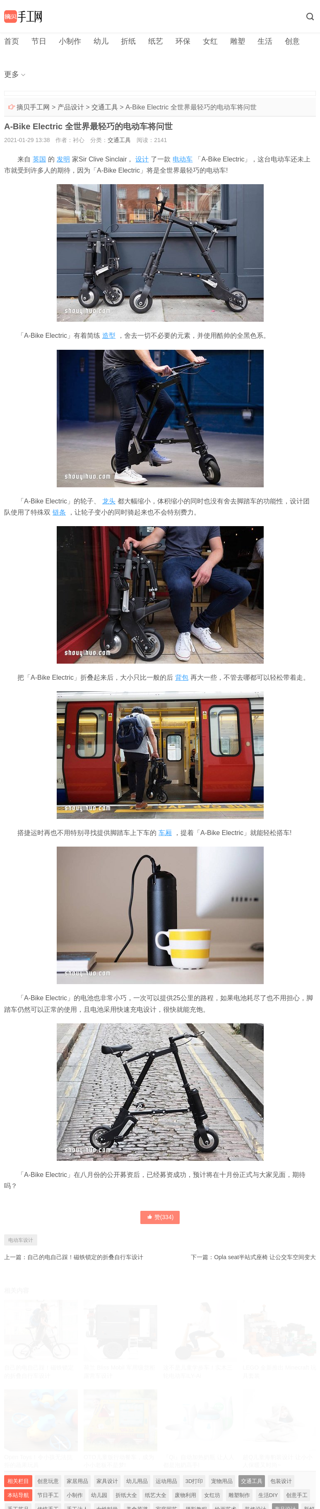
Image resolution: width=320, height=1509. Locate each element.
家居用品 (77, 1481)
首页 (11, 41)
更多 (11, 74)
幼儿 (101, 41)
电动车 (182, 159)
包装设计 (281, 1481)
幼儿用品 (137, 1481)
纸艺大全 (155, 1495)
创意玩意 (48, 1481)
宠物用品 (222, 1481)
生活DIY (268, 1495)
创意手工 (297, 1495)
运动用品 (166, 1481)
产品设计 (71, 107)
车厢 (165, 832)
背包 (181, 677)
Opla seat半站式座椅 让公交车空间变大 (265, 1257)
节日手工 (48, 1495)
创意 (292, 41)
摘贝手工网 (33, 107)
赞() (160, 1217)
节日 (38, 41)
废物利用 (185, 1495)
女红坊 (212, 1495)
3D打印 (194, 1481)
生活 (264, 41)
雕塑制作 (239, 1495)
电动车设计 (20, 1240)
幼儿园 (99, 1495)
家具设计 (107, 1481)
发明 (63, 159)
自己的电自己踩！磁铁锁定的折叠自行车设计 (85, 1257)
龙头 (108, 501)
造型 (108, 335)
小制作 (70, 41)
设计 (142, 159)
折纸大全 (126, 1495)
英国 (39, 159)
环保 (183, 41)
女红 (210, 41)
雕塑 (237, 41)
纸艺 (155, 41)
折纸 (128, 41)
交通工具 (104, 107)
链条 (59, 512)
